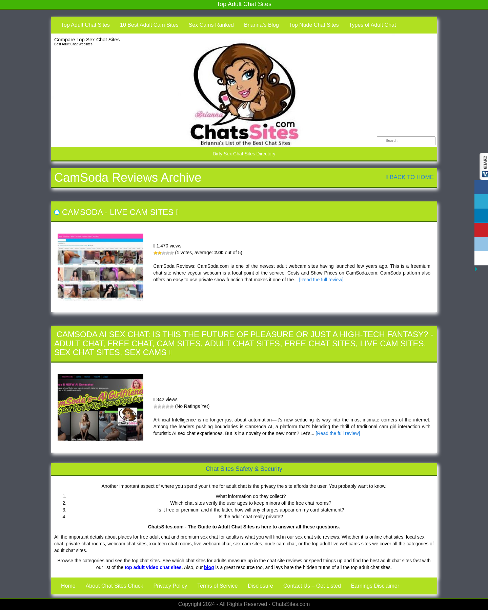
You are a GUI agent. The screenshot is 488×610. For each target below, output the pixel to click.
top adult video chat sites (153, 567)
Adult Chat (78, 343)
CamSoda (82, 212)
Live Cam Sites (142, 212)
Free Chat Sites (319, 343)
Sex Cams (145, 352)
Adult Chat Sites (242, 343)
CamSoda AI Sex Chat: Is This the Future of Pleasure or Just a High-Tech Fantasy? (242, 334)
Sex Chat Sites (87, 352)
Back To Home (410, 177)
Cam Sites (178, 343)
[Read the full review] (321, 279)
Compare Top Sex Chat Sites (87, 39)
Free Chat (129, 343)
